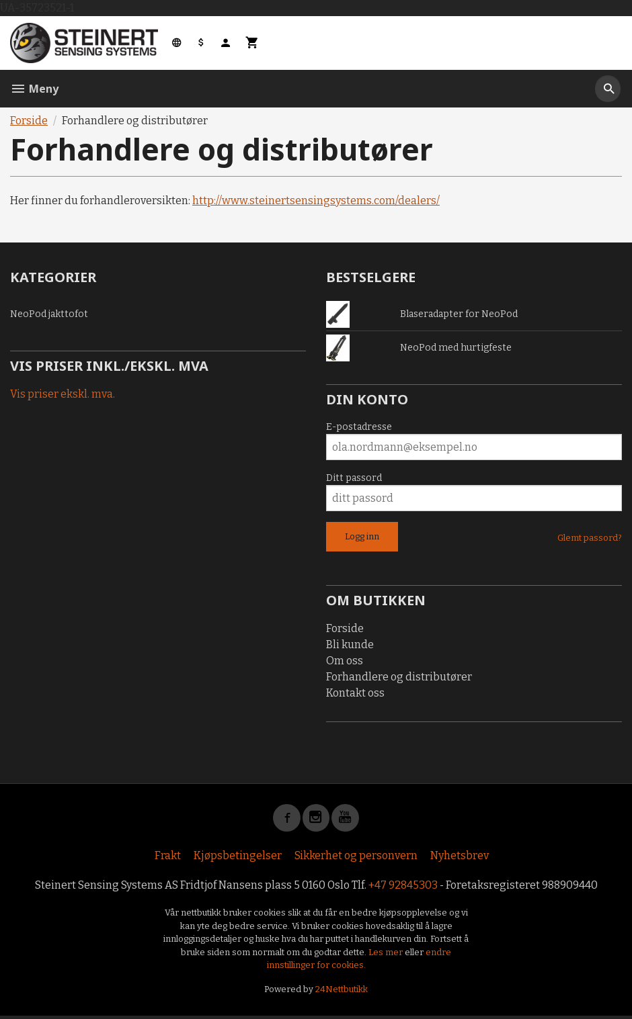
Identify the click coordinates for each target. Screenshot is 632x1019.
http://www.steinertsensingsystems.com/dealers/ (316, 200)
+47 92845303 (403, 887)
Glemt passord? (589, 538)
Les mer (386, 955)
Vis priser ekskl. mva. (62, 394)
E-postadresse (359, 427)
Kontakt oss (355, 692)
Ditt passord (354, 478)
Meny (34, 88)
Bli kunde (350, 644)
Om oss (344, 660)
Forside (29, 120)
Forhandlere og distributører (399, 676)
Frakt (168, 858)
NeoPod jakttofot (49, 314)
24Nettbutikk (341, 992)
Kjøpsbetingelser (238, 858)
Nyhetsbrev (459, 858)
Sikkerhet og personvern (356, 858)
